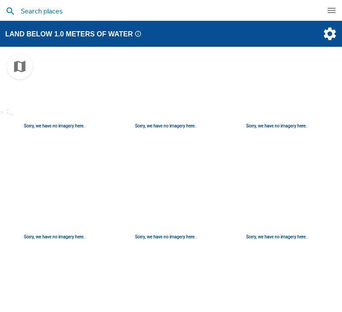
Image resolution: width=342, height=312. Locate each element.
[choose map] (20, 66)
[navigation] (331, 10)
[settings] (329, 34)
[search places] (153, 11)
